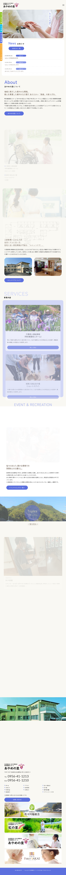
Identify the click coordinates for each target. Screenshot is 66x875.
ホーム (7, 785)
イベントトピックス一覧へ (17, 488)
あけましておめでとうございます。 (14, 72)
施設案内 (8, 792)
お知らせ (21, 55)
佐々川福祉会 (1, 17)
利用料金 (8, 789)
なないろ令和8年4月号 (11, 58)
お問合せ (27, 789)
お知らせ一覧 (16, 48)
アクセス (27, 785)
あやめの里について (14, 113)
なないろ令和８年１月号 (12, 65)
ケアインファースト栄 (1, 51)
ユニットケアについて (14, 280)
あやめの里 (1, 37)
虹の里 (1, 27)
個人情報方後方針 (18, 870)
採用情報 (27, 787)
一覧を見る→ (33, 528)
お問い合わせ (17, 800)
